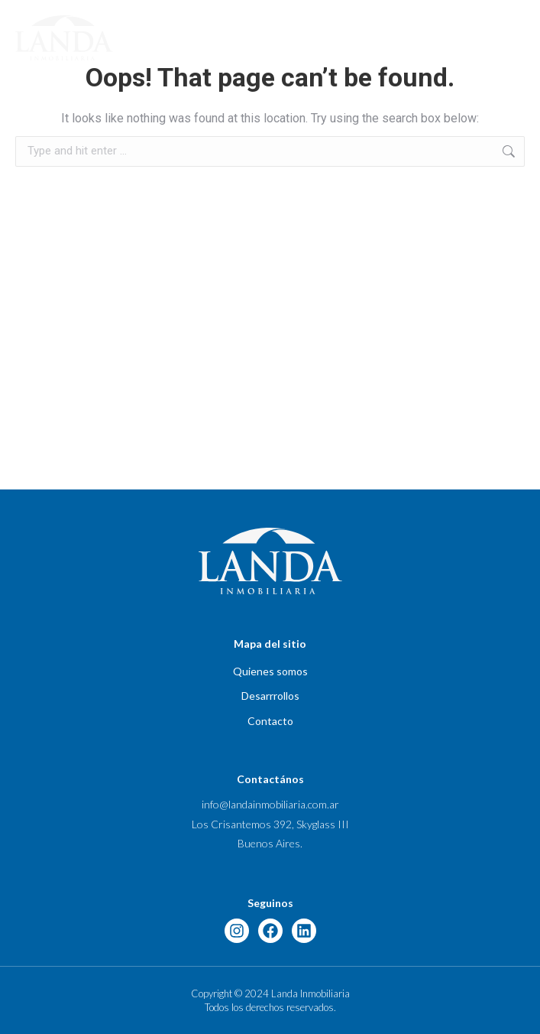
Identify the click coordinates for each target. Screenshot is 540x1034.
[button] (519, 37)
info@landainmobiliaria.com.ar (270, 804)
